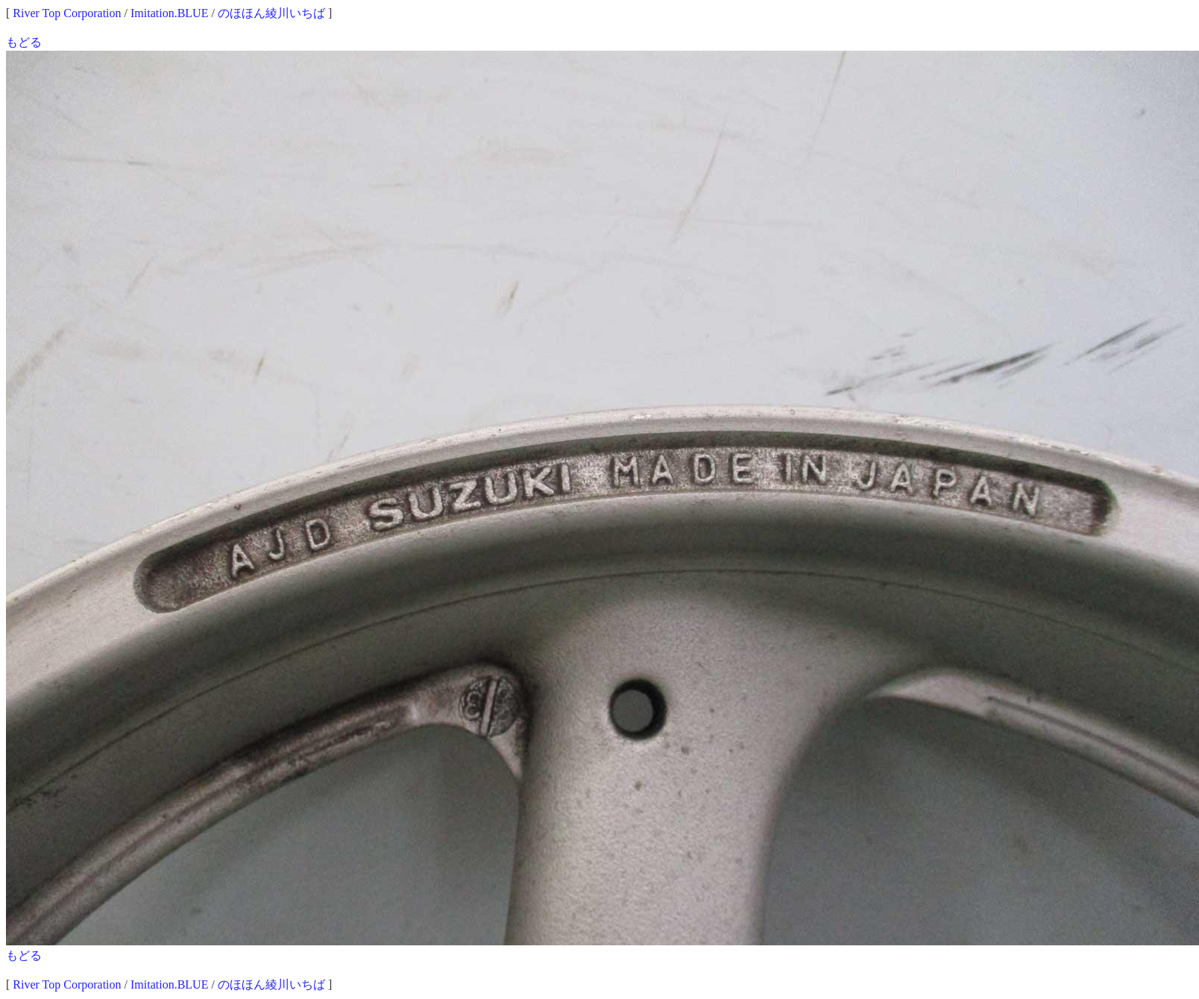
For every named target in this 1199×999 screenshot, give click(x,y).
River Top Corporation (67, 13)
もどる (24, 42)
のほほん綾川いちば (271, 13)
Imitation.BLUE (169, 13)
